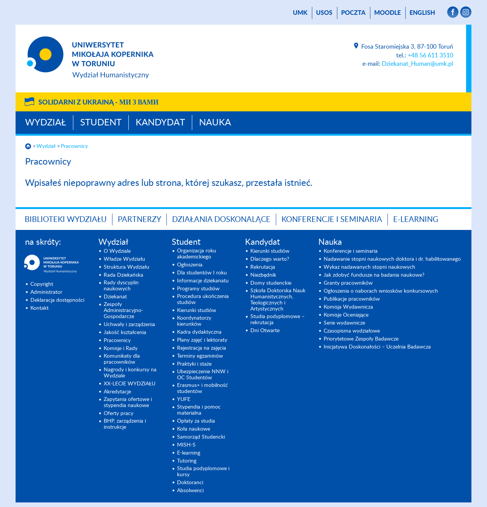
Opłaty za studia (196, 421)
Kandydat (160, 122)
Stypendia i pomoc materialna (199, 410)
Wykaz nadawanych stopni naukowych (369, 267)
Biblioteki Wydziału (66, 219)
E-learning (188, 453)
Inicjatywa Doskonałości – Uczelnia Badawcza (377, 347)
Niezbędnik (263, 275)
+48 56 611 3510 (430, 55)
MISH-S (186, 445)
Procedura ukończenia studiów (203, 299)
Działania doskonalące (221, 219)
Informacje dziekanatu (203, 281)
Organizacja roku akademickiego (196, 254)
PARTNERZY (139, 219)
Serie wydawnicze (344, 323)
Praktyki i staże (194, 364)
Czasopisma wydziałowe (352, 331)
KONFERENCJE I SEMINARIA (331, 219)
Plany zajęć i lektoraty (202, 340)
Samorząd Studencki (201, 437)
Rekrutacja (262, 267)
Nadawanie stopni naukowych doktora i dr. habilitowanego (392, 259)
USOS (324, 13)
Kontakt (39, 308)
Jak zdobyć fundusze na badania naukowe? (374, 275)
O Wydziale (117, 251)
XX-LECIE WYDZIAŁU (129, 384)
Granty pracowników (348, 283)
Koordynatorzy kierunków (194, 321)
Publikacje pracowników (352, 299)
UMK (300, 13)
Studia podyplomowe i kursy (203, 471)
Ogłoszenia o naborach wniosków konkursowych (381, 291)
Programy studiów (198, 289)
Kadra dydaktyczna (199, 332)
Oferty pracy (118, 413)
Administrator (46, 292)
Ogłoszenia (189, 265)
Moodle (387, 13)
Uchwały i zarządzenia (129, 324)
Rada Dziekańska (123, 275)
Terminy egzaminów (200, 356)
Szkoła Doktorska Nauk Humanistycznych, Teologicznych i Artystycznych (277, 300)
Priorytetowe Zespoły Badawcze (361, 339)
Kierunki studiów (196, 310)
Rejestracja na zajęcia (201, 348)
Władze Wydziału (124, 259)
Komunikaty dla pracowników (122, 359)
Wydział (45, 122)
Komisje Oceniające (346, 315)
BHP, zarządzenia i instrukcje (125, 424)
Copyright (41, 284)
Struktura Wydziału (126, 267)
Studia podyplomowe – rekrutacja (277, 319)
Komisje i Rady (121, 348)
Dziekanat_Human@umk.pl (417, 64)
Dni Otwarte (265, 330)
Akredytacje (117, 392)
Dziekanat (115, 296)
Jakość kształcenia (125, 332)
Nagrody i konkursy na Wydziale (130, 373)
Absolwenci (190, 490)
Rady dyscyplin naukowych (121, 286)
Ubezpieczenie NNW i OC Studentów (202, 374)
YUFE (183, 399)
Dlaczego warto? (269, 259)
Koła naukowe (193, 429)
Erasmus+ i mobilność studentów (202, 388)
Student (101, 122)
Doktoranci (190, 482)
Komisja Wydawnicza (348, 307)
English (422, 13)
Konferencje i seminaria (351, 251)
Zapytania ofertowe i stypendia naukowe (128, 402)
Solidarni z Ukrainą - (98, 102)
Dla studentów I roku (202, 273)
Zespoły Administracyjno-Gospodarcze (123, 310)
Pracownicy (74, 146)
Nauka (215, 122)
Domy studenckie (270, 283)
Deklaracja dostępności (57, 300)
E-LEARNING (415, 219)
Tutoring (186, 461)
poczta (353, 13)
